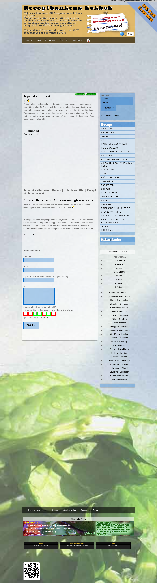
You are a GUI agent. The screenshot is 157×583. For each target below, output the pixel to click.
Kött (104, 140)
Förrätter (107, 185)
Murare (119, 276)
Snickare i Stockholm (119, 349)
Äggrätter (107, 133)
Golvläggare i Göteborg (119, 330)
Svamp (104, 200)
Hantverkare (119, 261)
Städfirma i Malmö (119, 379)
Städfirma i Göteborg (119, 376)
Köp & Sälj (107, 230)
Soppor (105, 189)
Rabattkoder (111, 239)
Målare (119, 268)
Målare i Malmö (119, 323)
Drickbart (107, 204)
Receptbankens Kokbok (68, 8)
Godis (104, 174)
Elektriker (119, 264)
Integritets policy (69, 510)
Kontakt (29, 40)
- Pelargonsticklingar (33, 534)
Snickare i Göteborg (119, 353)
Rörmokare (119, 283)
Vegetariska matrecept (115, 159)
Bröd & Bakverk (110, 177)
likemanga (31, 130)
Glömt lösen (117, 116)
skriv (39, 40)
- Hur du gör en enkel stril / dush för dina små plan (47, 529)
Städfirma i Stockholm (119, 372)
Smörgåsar (107, 181)
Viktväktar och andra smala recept (118, 164)
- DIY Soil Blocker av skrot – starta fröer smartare (47, 525)
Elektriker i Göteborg (119, 308)
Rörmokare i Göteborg (119, 364)
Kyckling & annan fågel (115, 144)
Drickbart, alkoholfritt (115, 208)
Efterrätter (108, 170)
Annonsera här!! (79, 519)
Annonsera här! (118, 252)
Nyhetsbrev (77, 40)
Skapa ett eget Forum (89, 510)
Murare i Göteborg (119, 341)
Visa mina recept (31, 134)
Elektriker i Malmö (119, 311)
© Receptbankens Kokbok (36, 510)
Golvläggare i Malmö (119, 334)
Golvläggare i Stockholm (119, 326)
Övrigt (105, 136)
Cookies (55, 510)
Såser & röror (109, 193)
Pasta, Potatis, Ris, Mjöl (115, 152)
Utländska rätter (111, 212)
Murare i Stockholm (119, 338)
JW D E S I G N (42, 318)
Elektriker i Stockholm (119, 304)
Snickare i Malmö (119, 357)
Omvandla (64, 40)
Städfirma (119, 287)
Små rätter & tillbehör (115, 216)
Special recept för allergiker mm (112, 221)
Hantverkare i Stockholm (119, 292)
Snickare (119, 279)
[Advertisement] (78, 67)
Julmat (105, 226)
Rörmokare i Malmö (119, 368)
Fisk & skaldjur (110, 148)
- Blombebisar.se (30, 523)
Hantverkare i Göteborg (119, 296)
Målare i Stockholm (119, 315)
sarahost (29, 234)
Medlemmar (50, 40)
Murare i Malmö (119, 345)
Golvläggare (119, 272)
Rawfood (106, 129)
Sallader (106, 156)
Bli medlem (106, 116)
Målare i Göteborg (119, 319)
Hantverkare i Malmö (119, 300)
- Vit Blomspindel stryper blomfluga (40, 531)
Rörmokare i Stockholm (119, 360)
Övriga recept (109, 197)
